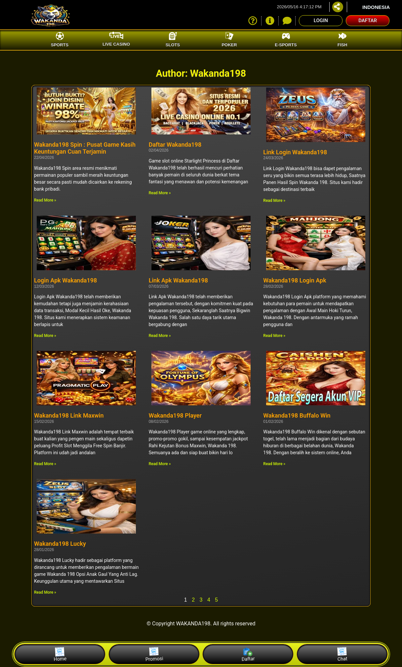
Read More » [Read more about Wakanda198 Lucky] (45, 592)
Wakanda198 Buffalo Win (296, 415)
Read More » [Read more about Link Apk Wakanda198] (160, 335)
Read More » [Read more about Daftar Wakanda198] (160, 193)
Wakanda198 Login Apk (294, 280)
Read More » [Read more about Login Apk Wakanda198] (45, 335)
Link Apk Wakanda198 (178, 280)
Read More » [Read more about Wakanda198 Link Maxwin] (45, 464)
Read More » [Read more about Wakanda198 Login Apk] (274, 335)
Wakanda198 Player (175, 415)
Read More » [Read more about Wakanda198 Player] (160, 464)
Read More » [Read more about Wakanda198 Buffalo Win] (274, 464)
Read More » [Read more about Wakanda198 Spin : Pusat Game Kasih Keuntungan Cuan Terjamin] (45, 200)
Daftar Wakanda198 (175, 144)
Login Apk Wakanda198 (65, 280)
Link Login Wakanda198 (295, 152)
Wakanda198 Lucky (60, 543)
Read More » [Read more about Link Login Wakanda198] (274, 200)
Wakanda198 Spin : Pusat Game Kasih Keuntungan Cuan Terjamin (85, 148)
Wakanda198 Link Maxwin (69, 415)
